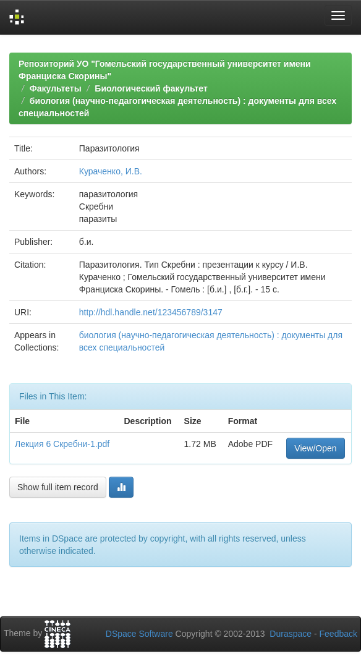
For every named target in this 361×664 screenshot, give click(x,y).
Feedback (338, 634)
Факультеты (56, 88)
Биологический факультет (151, 88)
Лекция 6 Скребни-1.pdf (62, 444)
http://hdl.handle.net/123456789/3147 (151, 312)
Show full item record (57, 487)
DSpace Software (139, 634)
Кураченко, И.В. (110, 171)
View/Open (315, 448)
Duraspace (291, 634)
